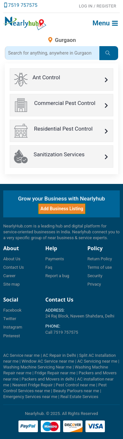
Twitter (9, 318)
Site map (11, 284)
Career (9, 275)
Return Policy (99, 258)
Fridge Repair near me (55, 372)
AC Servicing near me (97, 361)
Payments (54, 258)
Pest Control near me (75, 384)
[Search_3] (52, 53)
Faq (48, 267)
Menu (105, 23)
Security (95, 275)
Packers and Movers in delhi (48, 379)
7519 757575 (23, 5)
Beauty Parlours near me (76, 390)
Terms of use (99, 267)
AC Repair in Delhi (59, 355)
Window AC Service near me (48, 361)
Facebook (12, 310)
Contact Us (13, 267)
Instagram (12, 327)
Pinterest (11, 335)
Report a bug (57, 275)
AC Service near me (21, 355)
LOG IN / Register (97, 6)
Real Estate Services (79, 396)
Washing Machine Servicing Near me (37, 367)
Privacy (94, 284)
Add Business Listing (61, 208)
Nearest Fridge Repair (32, 384)
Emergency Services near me (30, 396)
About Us (11, 258)
